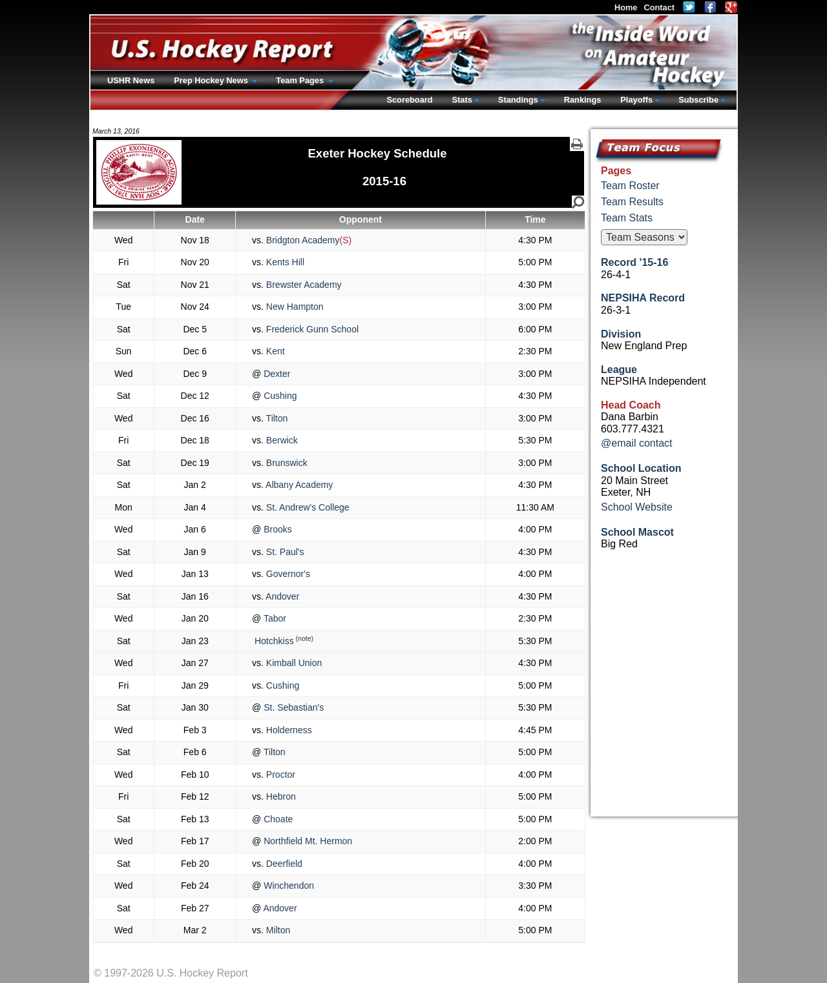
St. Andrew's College (307, 507)
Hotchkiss (273, 641)
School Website (637, 507)
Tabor (273, 618)
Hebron (280, 796)
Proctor (279, 774)
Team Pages (301, 80)
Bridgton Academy (302, 240)
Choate (277, 819)
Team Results (632, 201)
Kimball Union (293, 663)
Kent (274, 351)
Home (626, 7)
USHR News (130, 80)
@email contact (637, 443)
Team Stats (627, 217)
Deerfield (283, 863)
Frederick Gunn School (311, 329)
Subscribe (698, 100)
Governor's (287, 574)
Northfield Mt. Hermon (306, 841)
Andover (281, 596)
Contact (659, 7)
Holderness (288, 730)
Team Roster (630, 185)
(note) (304, 638)
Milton (277, 930)
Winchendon (287, 885)
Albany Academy (298, 485)
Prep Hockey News (212, 80)
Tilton (276, 418)
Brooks (276, 529)
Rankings (583, 100)
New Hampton (294, 306)
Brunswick (286, 463)
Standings (518, 100)
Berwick (281, 440)
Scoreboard (409, 100)
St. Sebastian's (292, 707)
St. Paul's (284, 552)
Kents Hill (284, 262)
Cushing (279, 395)
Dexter (275, 374)
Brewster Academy (303, 284)
